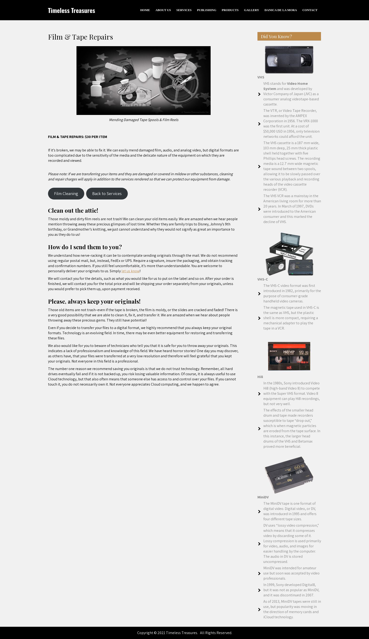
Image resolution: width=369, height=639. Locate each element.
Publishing (206, 10)
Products (230, 10)
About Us (163, 10)
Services (184, 10)
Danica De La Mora (281, 10)
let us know (130, 271)
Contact (309, 10)
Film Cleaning (66, 193)
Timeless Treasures (71, 10)
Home (145, 10)
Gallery (251, 10)
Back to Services (107, 193)
